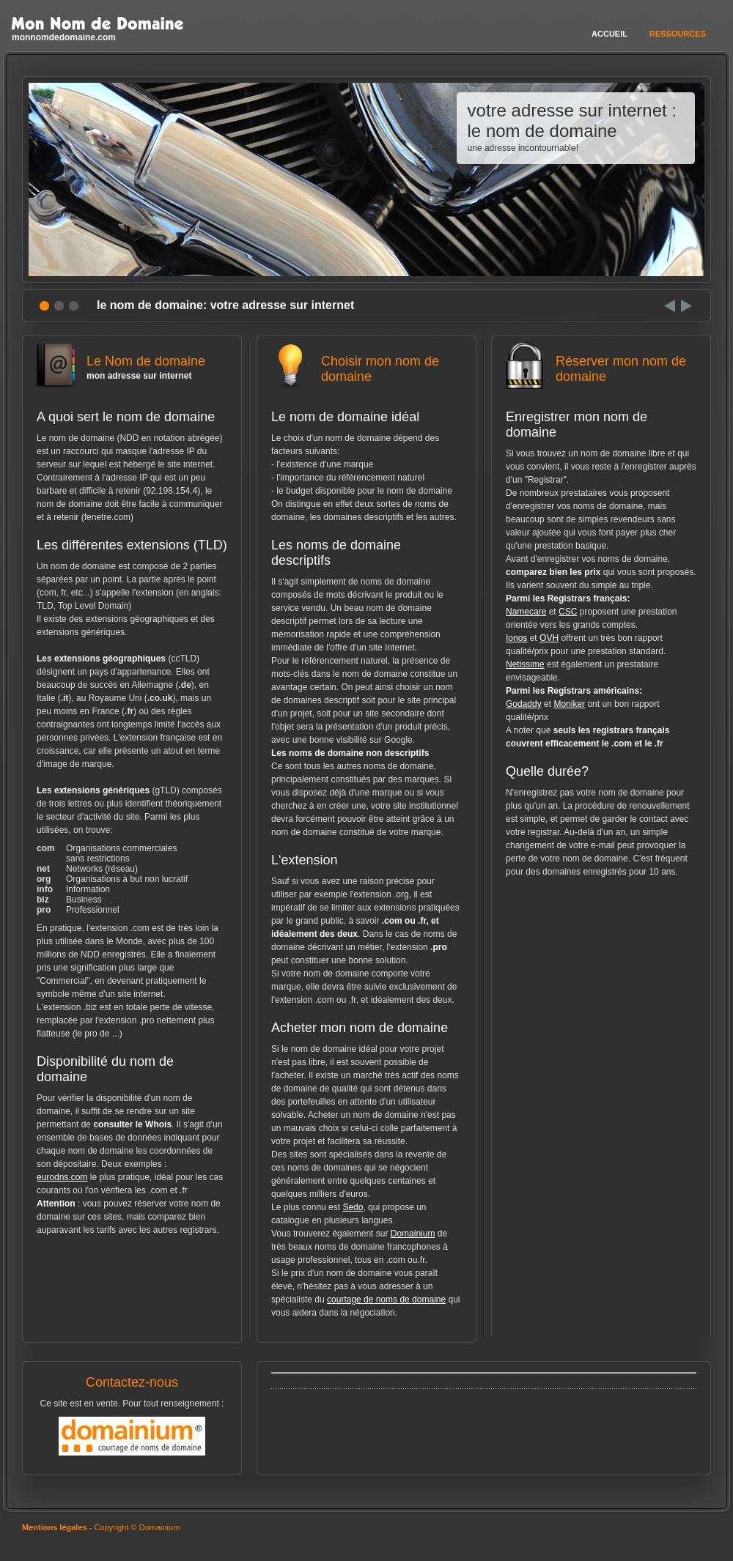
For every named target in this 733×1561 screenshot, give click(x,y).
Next (686, 306)
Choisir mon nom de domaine (366, 375)
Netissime (525, 664)
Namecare (526, 612)
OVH (549, 638)
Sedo (352, 1207)
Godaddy (524, 704)
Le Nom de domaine (132, 367)
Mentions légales (54, 1527)
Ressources (677, 33)
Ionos (516, 638)
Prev (669, 306)
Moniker (569, 704)
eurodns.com (62, 1177)
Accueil (609, 33)
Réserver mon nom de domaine (601, 375)
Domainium (413, 1233)
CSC (568, 612)
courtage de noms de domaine (386, 1299)
